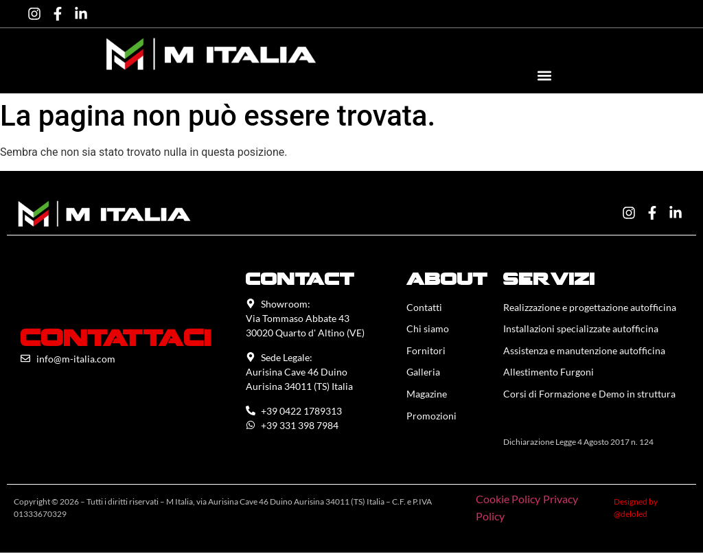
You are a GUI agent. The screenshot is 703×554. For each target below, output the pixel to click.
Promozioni (431, 417)
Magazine (426, 395)
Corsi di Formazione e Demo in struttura (589, 395)
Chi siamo (427, 329)
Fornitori (426, 351)
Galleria (423, 373)
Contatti (424, 307)
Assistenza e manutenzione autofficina (584, 351)
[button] (544, 75)
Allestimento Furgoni (548, 373)
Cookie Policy (508, 500)
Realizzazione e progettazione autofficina (589, 307)
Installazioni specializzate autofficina (580, 329)
